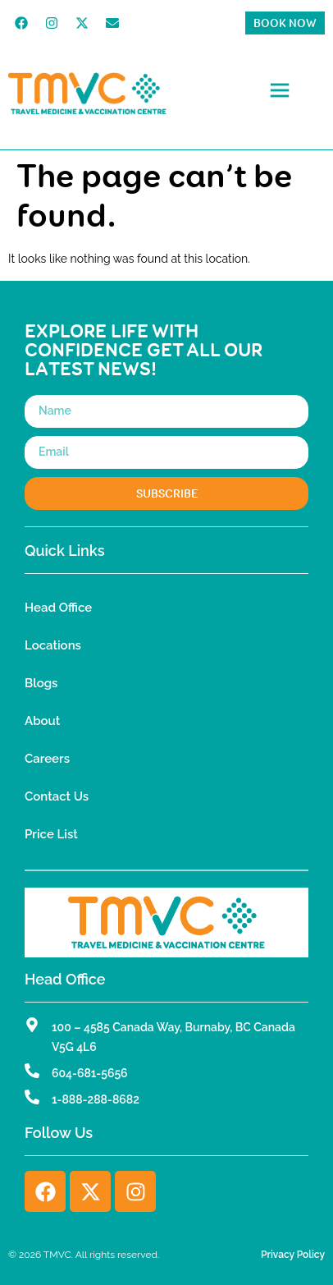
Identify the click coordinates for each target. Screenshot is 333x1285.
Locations (53, 645)
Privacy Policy (293, 1254)
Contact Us (57, 796)
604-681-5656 (90, 1073)
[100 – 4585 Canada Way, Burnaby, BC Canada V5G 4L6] (32, 1024)
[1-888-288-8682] (32, 1097)
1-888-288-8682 (95, 1099)
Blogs (41, 683)
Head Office (58, 607)
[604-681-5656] (32, 1070)
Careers (47, 758)
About (42, 721)
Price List (51, 834)
